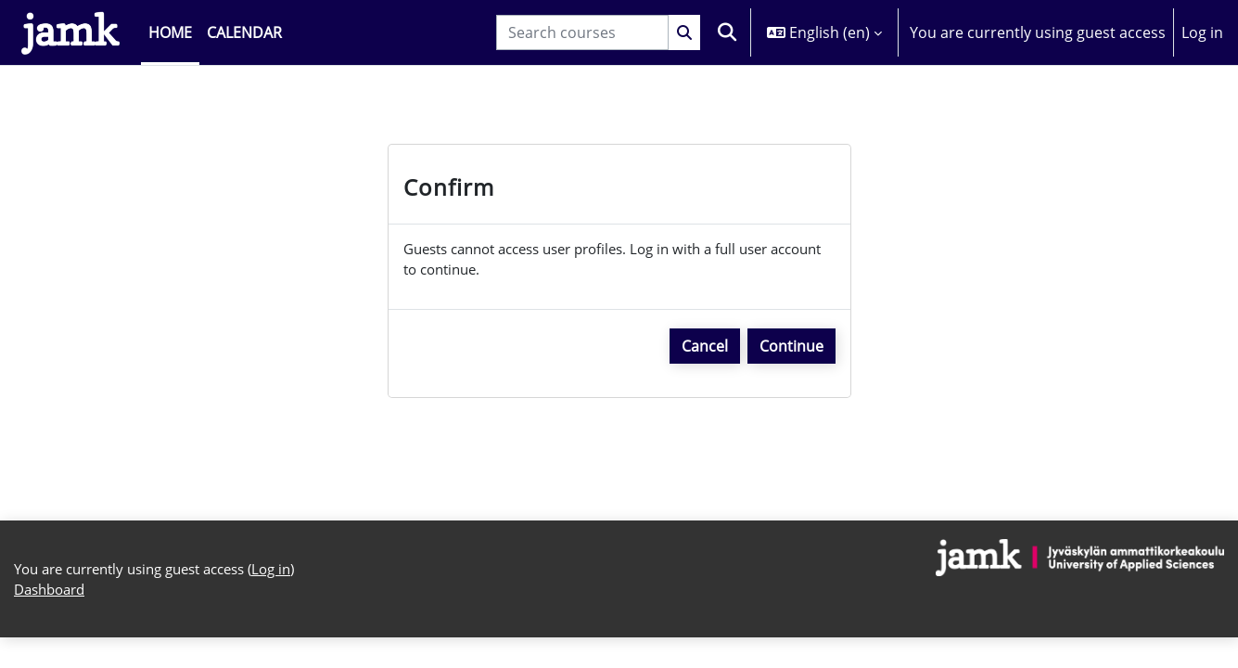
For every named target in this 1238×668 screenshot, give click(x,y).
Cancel (705, 350)
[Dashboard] (70, 32)
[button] (727, 32)
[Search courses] (582, 32)
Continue (791, 350)
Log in (1202, 32)
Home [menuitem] (170, 32)
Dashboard (53, 620)
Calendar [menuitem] (244, 32)
